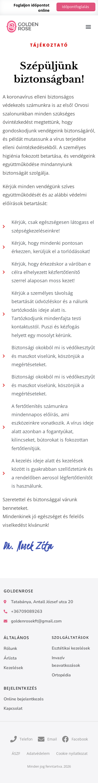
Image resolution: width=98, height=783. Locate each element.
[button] (88, 26)
